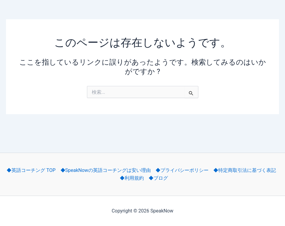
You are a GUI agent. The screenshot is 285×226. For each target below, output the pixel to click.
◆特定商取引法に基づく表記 (244, 170)
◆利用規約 (132, 178)
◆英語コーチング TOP (31, 170)
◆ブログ (158, 178)
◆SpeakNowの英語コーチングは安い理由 (105, 170)
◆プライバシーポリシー (182, 170)
